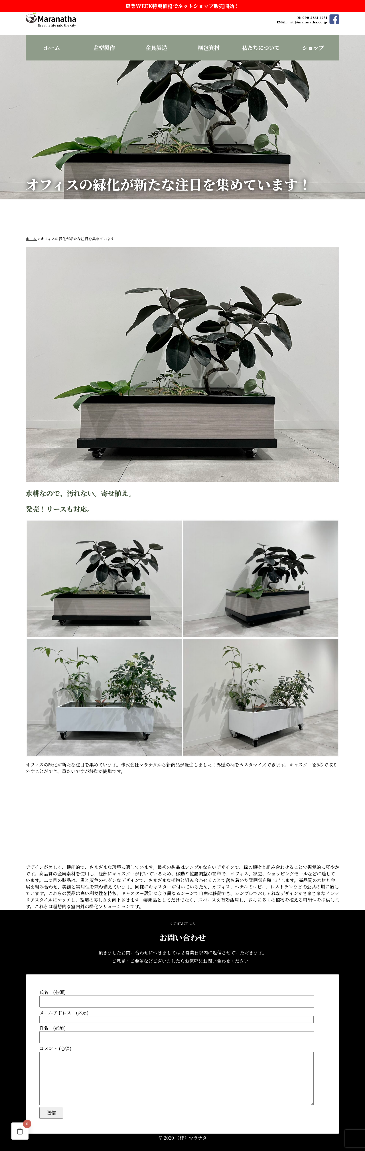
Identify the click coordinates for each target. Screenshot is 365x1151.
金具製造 (156, 47)
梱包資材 (209, 47)
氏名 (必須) (182, 987)
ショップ (313, 47)
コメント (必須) (182, 1069)
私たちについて (261, 47)
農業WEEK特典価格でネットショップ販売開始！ (182, 5)
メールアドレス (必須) (182, 1005)
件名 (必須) (182, 1022)
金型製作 (104, 47)
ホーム (52, 47)
